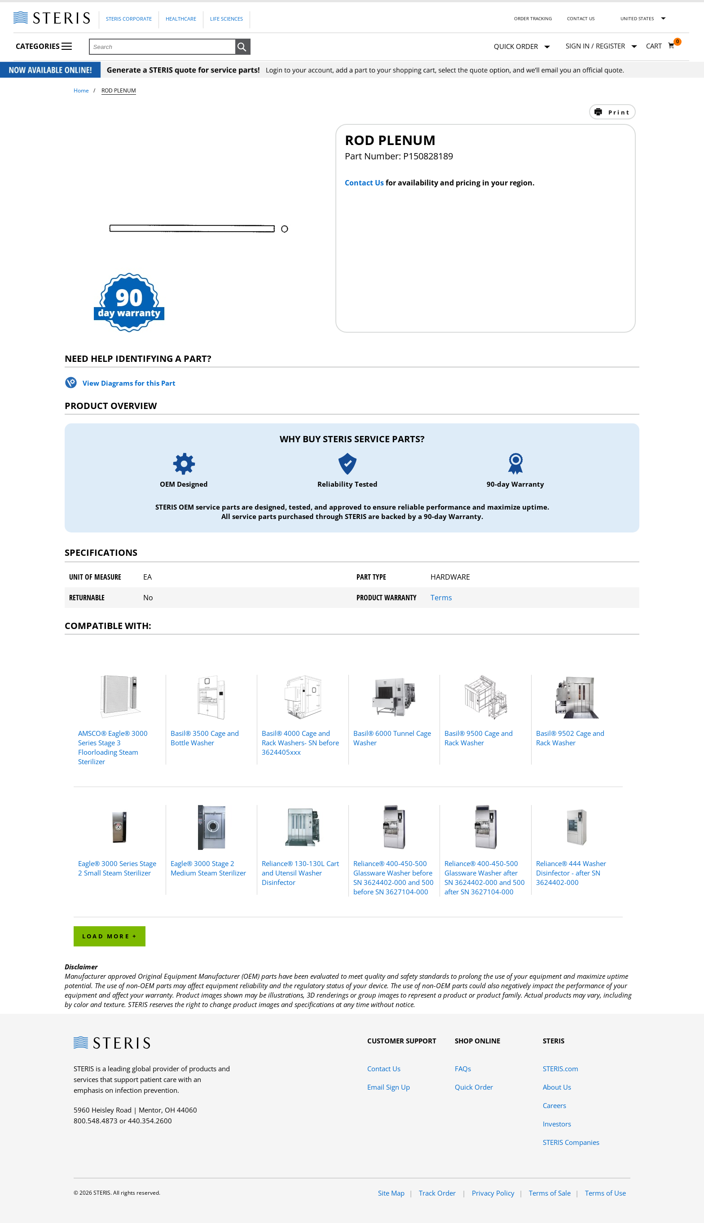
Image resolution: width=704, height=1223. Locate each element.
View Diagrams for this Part (129, 382)
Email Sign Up (388, 1086)
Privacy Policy (493, 1192)
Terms (441, 598)
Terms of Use (605, 1192)
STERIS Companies (571, 1142)
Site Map (391, 1192)
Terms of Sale (550, 1192)
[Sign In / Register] (601, 46)
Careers (554, 1105)
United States (637, 18)
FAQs (463, 1068)
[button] (243, 47)
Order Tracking (533, 18)
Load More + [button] (109, 936)
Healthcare (181, 18)
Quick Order (522, 47)
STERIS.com (560, 1068)
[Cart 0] (660, 45)
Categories (44, 46)
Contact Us (580, 18)
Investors (557, 1123)
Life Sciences (226, 18)
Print (618, 112)
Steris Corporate (129, 18)
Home (81, 90)
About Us (557, 1086)
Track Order (438, 1192)
